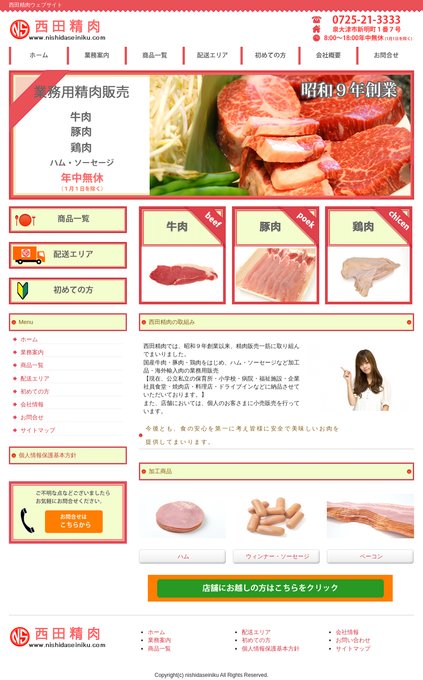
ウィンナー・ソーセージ (277, 556)
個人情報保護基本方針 (48, 455)
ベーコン (371, 556)
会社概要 (385, 55)
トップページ (38, 55)
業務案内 (32, 352)
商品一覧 (32, 365)
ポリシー (327, 55)
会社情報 (32, 404)
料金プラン (96, 55)
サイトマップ (37, 430)
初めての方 (34, 391)
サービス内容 (154, 55)
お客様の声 (269, 55)
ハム (183, 556)
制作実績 (211, 55)
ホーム (29, 339)
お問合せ (32, 417)
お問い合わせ (353, 640)
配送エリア (34, 378)
